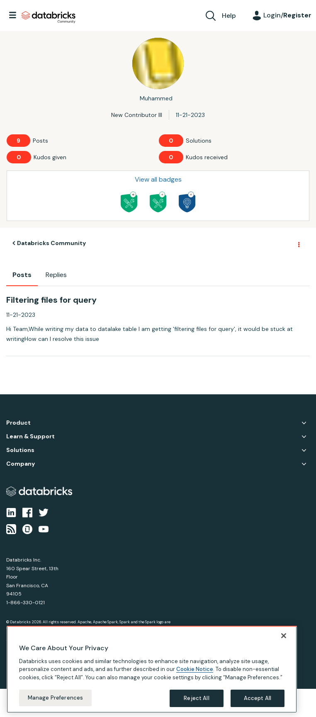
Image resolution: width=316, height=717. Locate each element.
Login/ (287, 15)
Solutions (20, 450)
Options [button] (298, 243)
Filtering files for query (51, 299)
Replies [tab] (56, 274)
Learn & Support (30, 436)
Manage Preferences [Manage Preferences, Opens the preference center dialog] (55, 697)
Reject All (196, 698)
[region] (152, 669)
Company (20, 463)
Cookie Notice (194, 669)
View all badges (158, 179)
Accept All (257, 698)
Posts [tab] (22, 274)
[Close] (284, 636)
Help (229, 15)
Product (18, 422)
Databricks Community (48, 17)
